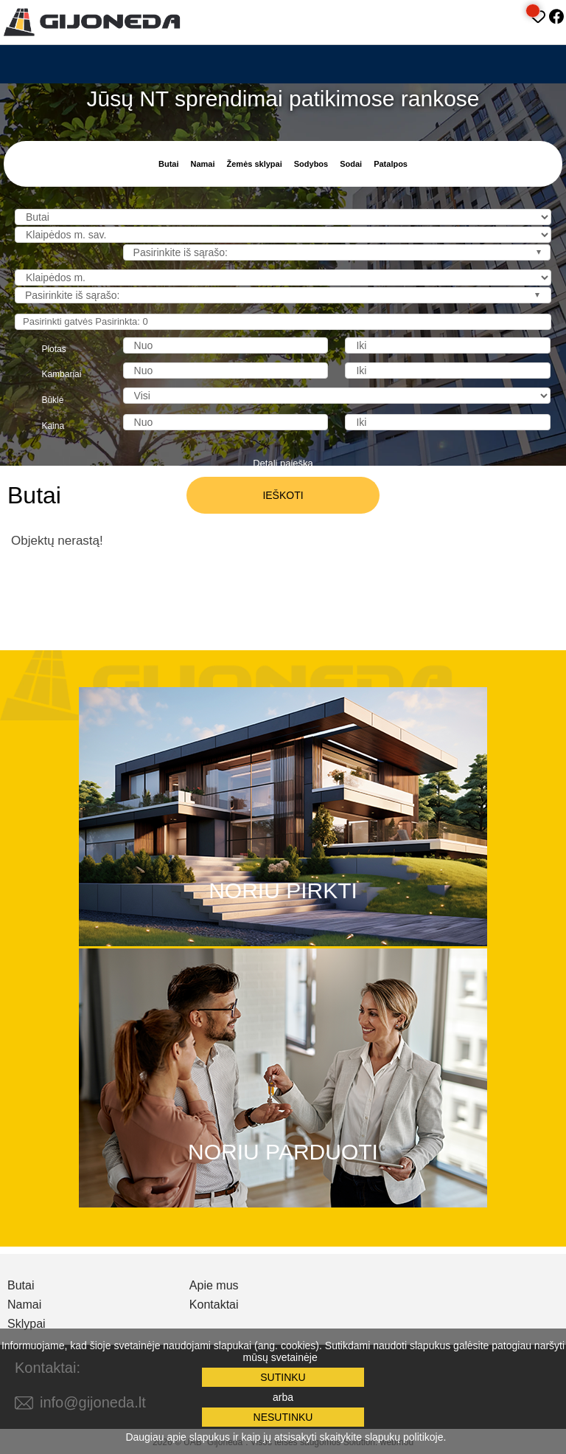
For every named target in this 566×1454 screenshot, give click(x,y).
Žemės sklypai (254, 163)
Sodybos (311, 163)
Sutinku (282, 1377)
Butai (168, 163)
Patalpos (391, 163)
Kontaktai (214, 1305)
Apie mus (214, 1286)
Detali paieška (283, 463)
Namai (202, 163)
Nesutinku (283, 1417)
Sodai (351, 163)
